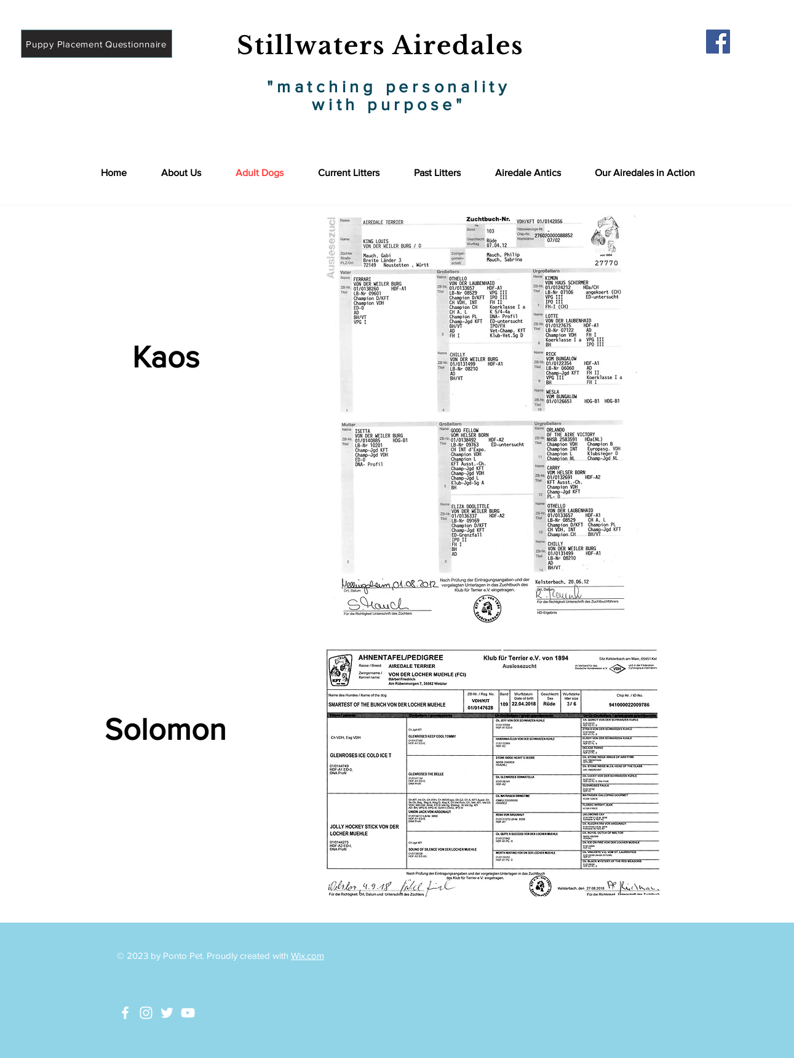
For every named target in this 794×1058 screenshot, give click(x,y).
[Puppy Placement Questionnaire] (96, 44)
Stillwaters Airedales (380, 45)
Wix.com (307, 955)
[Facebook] (718, 42)
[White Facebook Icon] (125, 1012)
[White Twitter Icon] (167, 1012)
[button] (645, 172)
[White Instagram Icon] (146, 1012)
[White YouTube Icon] (188, 1012)
